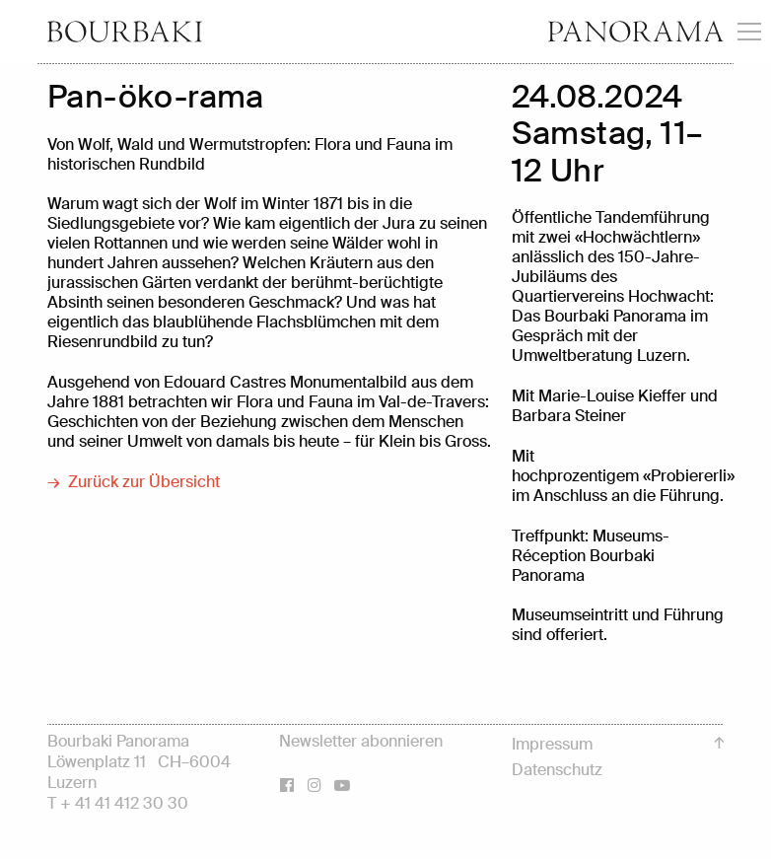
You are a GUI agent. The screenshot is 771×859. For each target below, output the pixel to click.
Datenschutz (557, 769)
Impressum (552, 744)
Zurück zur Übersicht (144, 482)
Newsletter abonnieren (361, 741)
